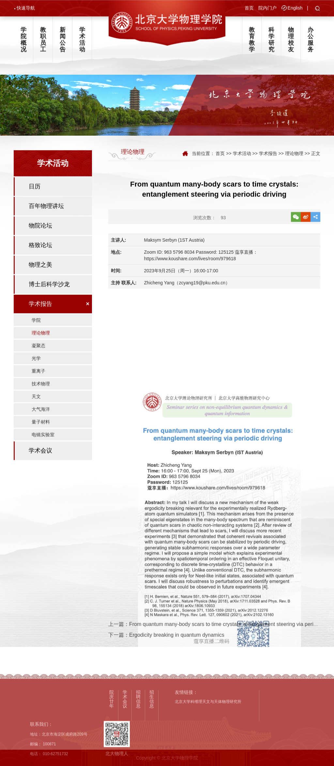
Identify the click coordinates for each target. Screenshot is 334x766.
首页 (249, 8)
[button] (317, 10)
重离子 (38, 390)
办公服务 (310, 43)
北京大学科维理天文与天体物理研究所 (208, 746)
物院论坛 (40, 245)
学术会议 (40, 470)
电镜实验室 (43, 454)
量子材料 (41, 441)
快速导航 (26, 8)
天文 (36, 416)
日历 (34, 206)
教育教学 (252, 43)
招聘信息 (138, 743)
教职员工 (43, 43)
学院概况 (23, 43)
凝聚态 (38, 365)
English (295, 8)
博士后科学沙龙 (49, 304)
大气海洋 (41, 428)
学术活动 (82, 43)
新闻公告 (63, 43)
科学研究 (271, 43)
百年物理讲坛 (46, 225)
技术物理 (41, 403)
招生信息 (151, 743)
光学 (36, 378)
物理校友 (291, 43)
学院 (36, 339)
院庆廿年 (111, 743)
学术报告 (40, 323)
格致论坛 (40, 265)
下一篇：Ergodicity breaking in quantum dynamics (166, 643)
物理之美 (40, 284)
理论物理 (41, 352)
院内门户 (267, 8)
